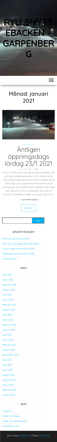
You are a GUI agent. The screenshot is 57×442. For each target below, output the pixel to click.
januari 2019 (8, 394)
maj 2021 (7, 359)
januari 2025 (8, 289)
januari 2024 (8, 309)
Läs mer (28, 207)
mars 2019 (7, 384)
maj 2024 (7, 294)
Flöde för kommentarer (14, 421)
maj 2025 (7, 274)
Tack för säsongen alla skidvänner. (20, 243)
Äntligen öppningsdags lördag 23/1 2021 (28, 156)
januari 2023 (8, 329)
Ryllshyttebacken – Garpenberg (28, 37)
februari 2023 (9, 324)
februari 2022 (9, 344)
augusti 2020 (9, 379)
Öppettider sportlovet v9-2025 (18, 253)
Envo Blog (44, 435)
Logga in (7, 411)
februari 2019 (9, 389)
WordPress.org (10, 426)
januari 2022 (8, 349)
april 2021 (7, 364)
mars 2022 (7, 339)
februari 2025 (9, 284)
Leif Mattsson (30, 199)
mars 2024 (7, 299)
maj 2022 (7, 334)
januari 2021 (8, 374)
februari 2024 (9, 304)
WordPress (25, 435)
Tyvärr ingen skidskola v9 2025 (18, 248)
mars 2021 (7, 369)
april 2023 (7, 314)
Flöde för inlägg (10, 416)
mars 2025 (7, 279)
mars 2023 (7, 319)
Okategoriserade (28, 144)
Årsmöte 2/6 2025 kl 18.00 (16, 238)
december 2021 (10, 354)
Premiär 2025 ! (9, 258)
